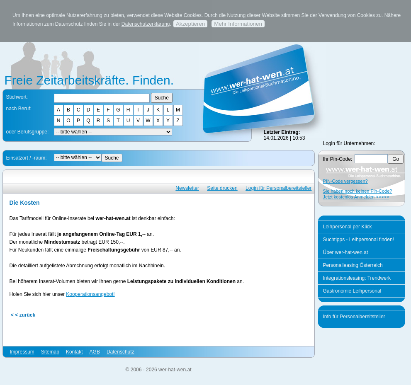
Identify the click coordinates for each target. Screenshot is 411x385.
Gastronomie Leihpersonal (352, 291)
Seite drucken (222, 188)
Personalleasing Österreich (353, 265)
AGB (95, 352)
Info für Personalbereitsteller (354, 317)
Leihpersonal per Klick (347, 227)
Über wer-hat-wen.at (345, 252)
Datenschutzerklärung (146, 24)
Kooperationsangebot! (90, 294)
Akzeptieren (190, 24)
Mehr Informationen (238, 24)
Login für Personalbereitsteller (278, 188)
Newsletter (187, 188)
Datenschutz (120, 352)
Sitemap (50, 352)
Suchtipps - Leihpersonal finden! (358, 239)
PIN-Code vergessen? (345, 181)
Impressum (22, 352)
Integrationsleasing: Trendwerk (357, 278)
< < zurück (23, 315)
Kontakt (74, 352)
